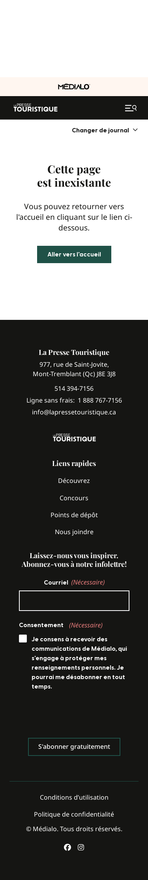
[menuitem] (105, 130)
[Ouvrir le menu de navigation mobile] (132, 108)
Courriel (74, 582)
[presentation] (79, 716)
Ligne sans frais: (74, 400)
